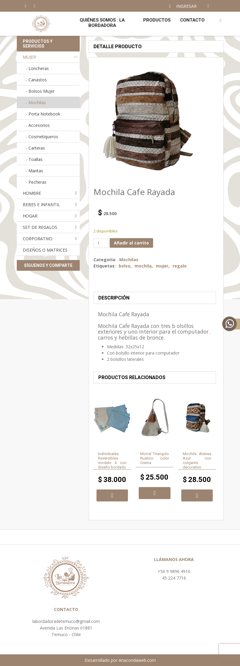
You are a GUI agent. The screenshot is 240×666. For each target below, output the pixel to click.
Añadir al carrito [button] (112, 495)
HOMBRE (32, 193)
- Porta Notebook (43, 114)
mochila (143, 266)
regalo (180, 266)
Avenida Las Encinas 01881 (66, 628)
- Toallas (34, 159)
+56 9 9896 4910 (174, 571)
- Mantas (34, 171)
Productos (156, 20)
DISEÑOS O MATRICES (45, 250)
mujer (162, 266)
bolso (124, 266)
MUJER (29, 57)
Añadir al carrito (131, 243)
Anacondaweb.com (137, 660)
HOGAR (30, 216)
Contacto (192, 20)
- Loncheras (37, 68)
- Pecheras (36, 182)
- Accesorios (38, 125)
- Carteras (35, 148)
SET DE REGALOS (40, 227)
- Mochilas (36, 102)
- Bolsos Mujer (40, 91)
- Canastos (36, 80)
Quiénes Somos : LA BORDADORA (102, 22)
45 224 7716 (174, 578)
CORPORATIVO (37, 238)
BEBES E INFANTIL (41, 204)
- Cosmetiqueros (42, 136)
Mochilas (128, 259)
